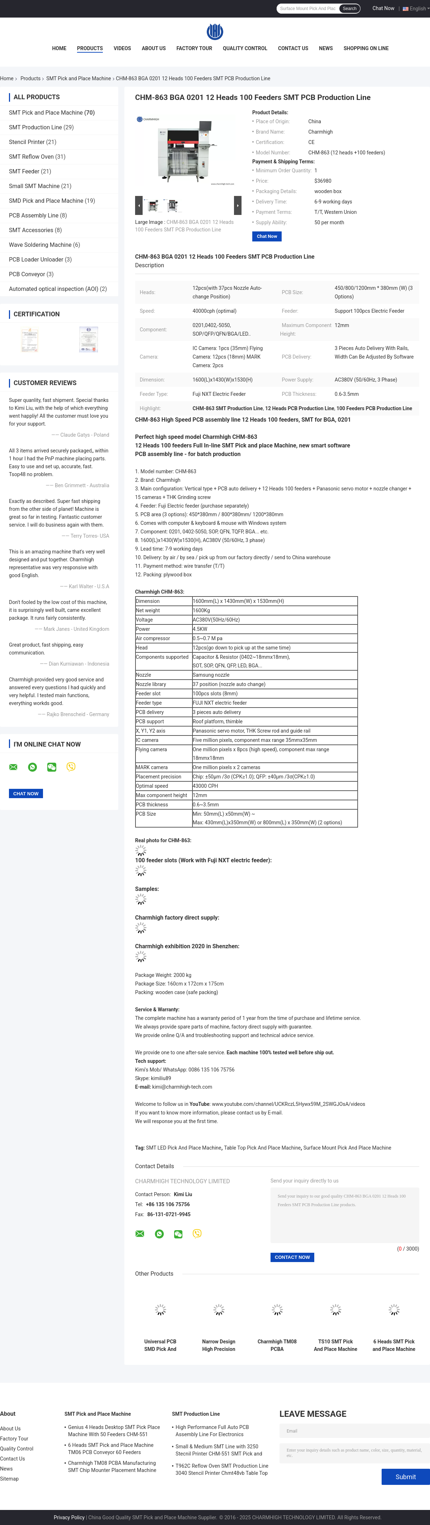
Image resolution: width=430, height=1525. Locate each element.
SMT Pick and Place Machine (78, 78)
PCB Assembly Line (33, 215)
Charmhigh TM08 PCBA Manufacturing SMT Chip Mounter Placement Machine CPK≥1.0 (277, 1345)
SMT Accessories (31, 230)
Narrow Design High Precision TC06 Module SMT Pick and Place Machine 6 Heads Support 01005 (219, 1345)
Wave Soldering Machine (40, 244)
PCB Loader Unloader (36, 259)
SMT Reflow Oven (31, 156)
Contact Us (293, 48)
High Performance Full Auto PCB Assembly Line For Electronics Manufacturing (212, 1431)
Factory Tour (194, 48)
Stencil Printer (27, 142)
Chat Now (384, 8)
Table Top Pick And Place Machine (262, 1148)
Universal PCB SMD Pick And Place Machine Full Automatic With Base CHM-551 (160, 1345)
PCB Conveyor (27, 274)
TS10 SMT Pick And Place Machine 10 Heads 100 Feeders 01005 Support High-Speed (335, 1345)
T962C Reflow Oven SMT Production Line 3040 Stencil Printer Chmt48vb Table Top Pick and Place (222, 1470)
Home (59, 48)
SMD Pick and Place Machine (46, 200)
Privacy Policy (69, 1517)
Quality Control (245, 48)
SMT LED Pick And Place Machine (183, 1148)
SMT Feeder (24, 171)
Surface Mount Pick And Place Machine (347, 1148)
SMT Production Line (35, 127)
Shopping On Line (366, 48)
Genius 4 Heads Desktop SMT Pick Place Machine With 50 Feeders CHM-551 (114, 1430)
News (326, 48)
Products (90, 48)
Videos (122, 48)
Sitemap (9, 1479)
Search (350, 8)
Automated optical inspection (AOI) (54, 289)
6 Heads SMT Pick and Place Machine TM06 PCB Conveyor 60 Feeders (394, 1345)
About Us (154, 48)
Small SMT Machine (34, 186)
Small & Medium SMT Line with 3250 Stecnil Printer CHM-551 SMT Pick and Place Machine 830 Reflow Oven (219, 1451)
